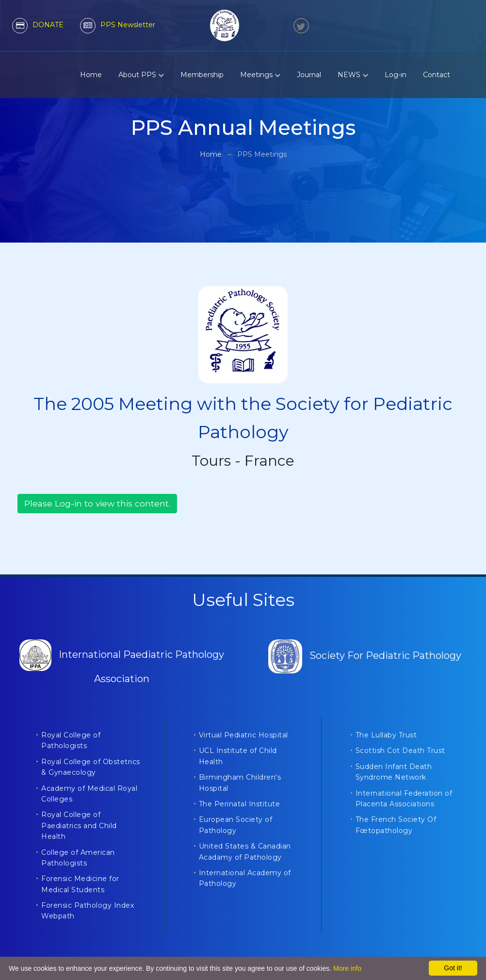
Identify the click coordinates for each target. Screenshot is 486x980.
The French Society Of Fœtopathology (396, 824)
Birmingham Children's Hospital (240, 782)
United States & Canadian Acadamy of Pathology (245, 851)
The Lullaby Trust (386, 735)
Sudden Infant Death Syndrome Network (394, 772)
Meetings (260, 74)
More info (347, 968)
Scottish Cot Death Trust (400, 750)
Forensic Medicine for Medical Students (80, 884)
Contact (436, 74)
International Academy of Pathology (245, 878)
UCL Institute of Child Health (238, 756)
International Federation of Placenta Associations (404, 798)
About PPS (141, 74)
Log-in (395, 74)
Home (91, 74)
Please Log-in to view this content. (97, 503)
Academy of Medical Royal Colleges (89, 793)
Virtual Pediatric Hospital (243, 735)
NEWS (353, 74)
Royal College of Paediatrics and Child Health (79, 825)
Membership (202, 74)
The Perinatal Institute (239, 804)
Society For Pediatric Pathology (364, 655)
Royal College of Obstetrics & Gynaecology (90, 767)
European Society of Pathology (236, 824)
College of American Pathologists (78, 857)
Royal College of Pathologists (70, 740)
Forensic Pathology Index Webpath (87, 910)
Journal (309, 74)
